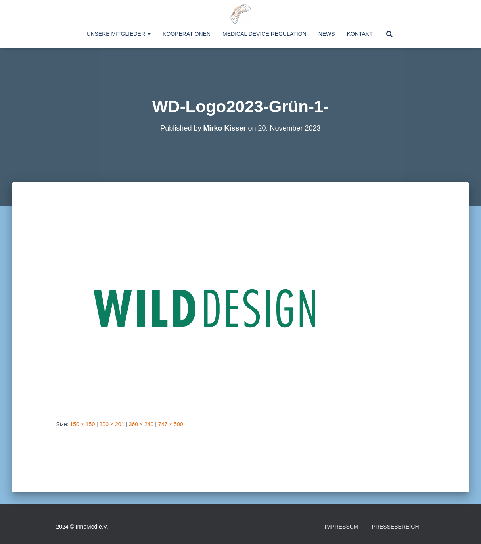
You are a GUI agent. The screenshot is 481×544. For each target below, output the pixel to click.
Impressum (341, 526)
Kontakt (360, 34)
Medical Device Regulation (264, 34)
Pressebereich (395, 526)
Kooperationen (187, 34)
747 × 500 (170, 424)
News (326, 34)
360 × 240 (141, 424)
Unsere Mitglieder (118, 34)
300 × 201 (112, 424)
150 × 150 (82, 424)
